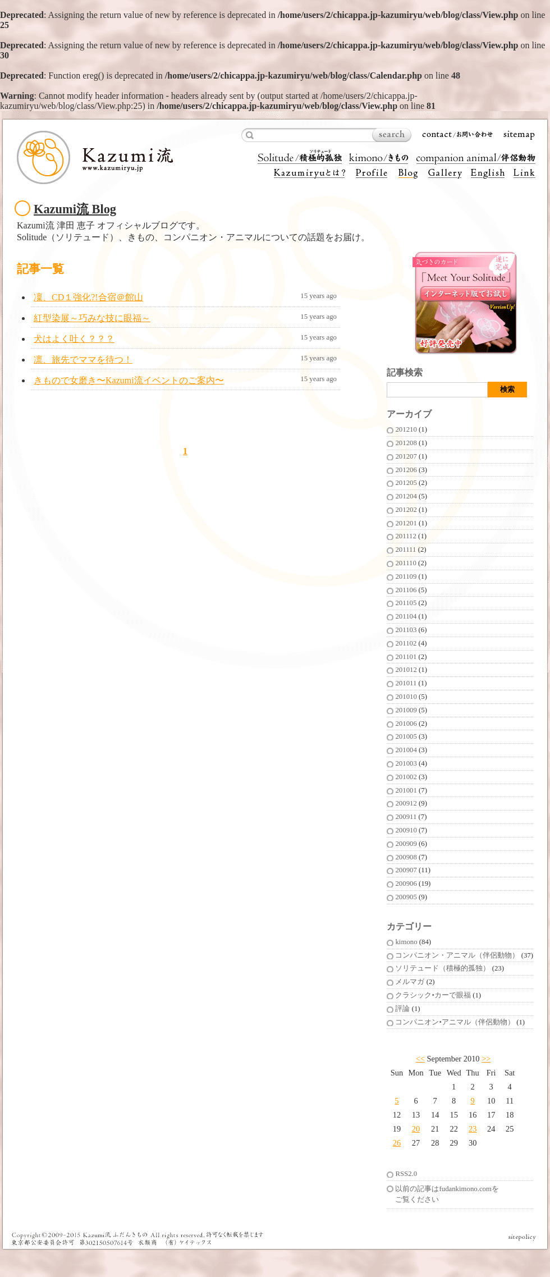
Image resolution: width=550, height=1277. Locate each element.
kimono (406, 942)
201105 (405, 603)
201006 (405, 723)
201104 (405, 616)
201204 (405, 496)
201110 (405, 563)
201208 (405, 443)
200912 (405, 803)
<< (420, 1058)
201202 (405, 510)
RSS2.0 (406, 1174)
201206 (405, 470)
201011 (405, 683)
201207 (405, 456)
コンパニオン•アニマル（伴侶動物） (454, 1022)
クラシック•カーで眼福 (432, 995)
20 (416, 1128)
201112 (405, 536)
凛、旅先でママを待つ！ (83, 359)
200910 (405, 830)
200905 (405, 897)
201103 (405, 630)
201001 (405, 790)
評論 (402, 1009)
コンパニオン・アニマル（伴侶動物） (457, 955)
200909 (405, 844)
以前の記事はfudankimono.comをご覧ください (446, 1194)
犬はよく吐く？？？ (74, 339)
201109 (405, 576)
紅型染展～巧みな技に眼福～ (92, 318)
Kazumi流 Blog (75, 209)
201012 (405, 670)
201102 (405, 643)
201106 (405, 590)
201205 (405, 483)
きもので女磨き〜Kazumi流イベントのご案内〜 (129, 380)
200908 (405, 857)
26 (397, 1142)
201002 (405, 777)
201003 (405, 763)
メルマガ (409, 982)
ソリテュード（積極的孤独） (442, 968)
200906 (405, 883)
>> (486, 1058)
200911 (405, 817)
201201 (405, 523)
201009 (405, 710)
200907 (405, 870)
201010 (405, 697)
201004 (405, 750)
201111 (405, 549)
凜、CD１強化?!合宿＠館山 (88, 297)
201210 (405, 429)
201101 (405, 657)
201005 (405, 736)
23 (472, 1128)
